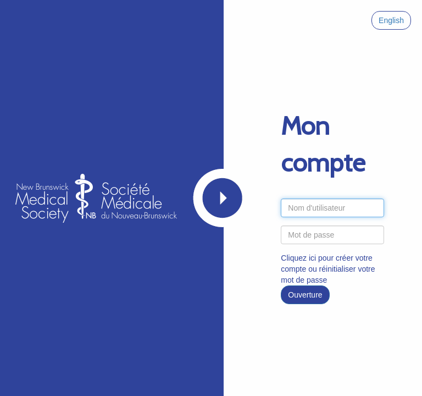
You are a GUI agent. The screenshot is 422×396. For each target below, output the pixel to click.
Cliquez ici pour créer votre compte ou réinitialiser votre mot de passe (328, 269)
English (391, 20)
